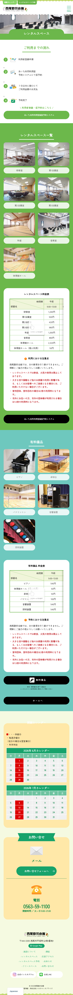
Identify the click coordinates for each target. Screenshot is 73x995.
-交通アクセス (47, 956)
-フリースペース (29, 966)
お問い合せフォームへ (36, 871)
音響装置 (53, 512)
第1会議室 (53, 170)
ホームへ (38, 700)
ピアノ (19, 477)
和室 (19, 240)
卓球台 (53, 477)
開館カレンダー (10, 2)
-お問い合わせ (47, 966)
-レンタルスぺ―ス (29, 956)
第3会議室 (53, 205)
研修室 (19, 170)
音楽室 (53, 240)
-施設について (29, 951)
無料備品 (38, 680)
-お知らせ (47, 961)
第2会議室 (19, 205)
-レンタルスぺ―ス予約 (29, 961)
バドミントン (19, 512)
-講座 (47, 951)
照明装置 (19, 547)
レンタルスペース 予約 (27, 2)
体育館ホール (19, 275)
